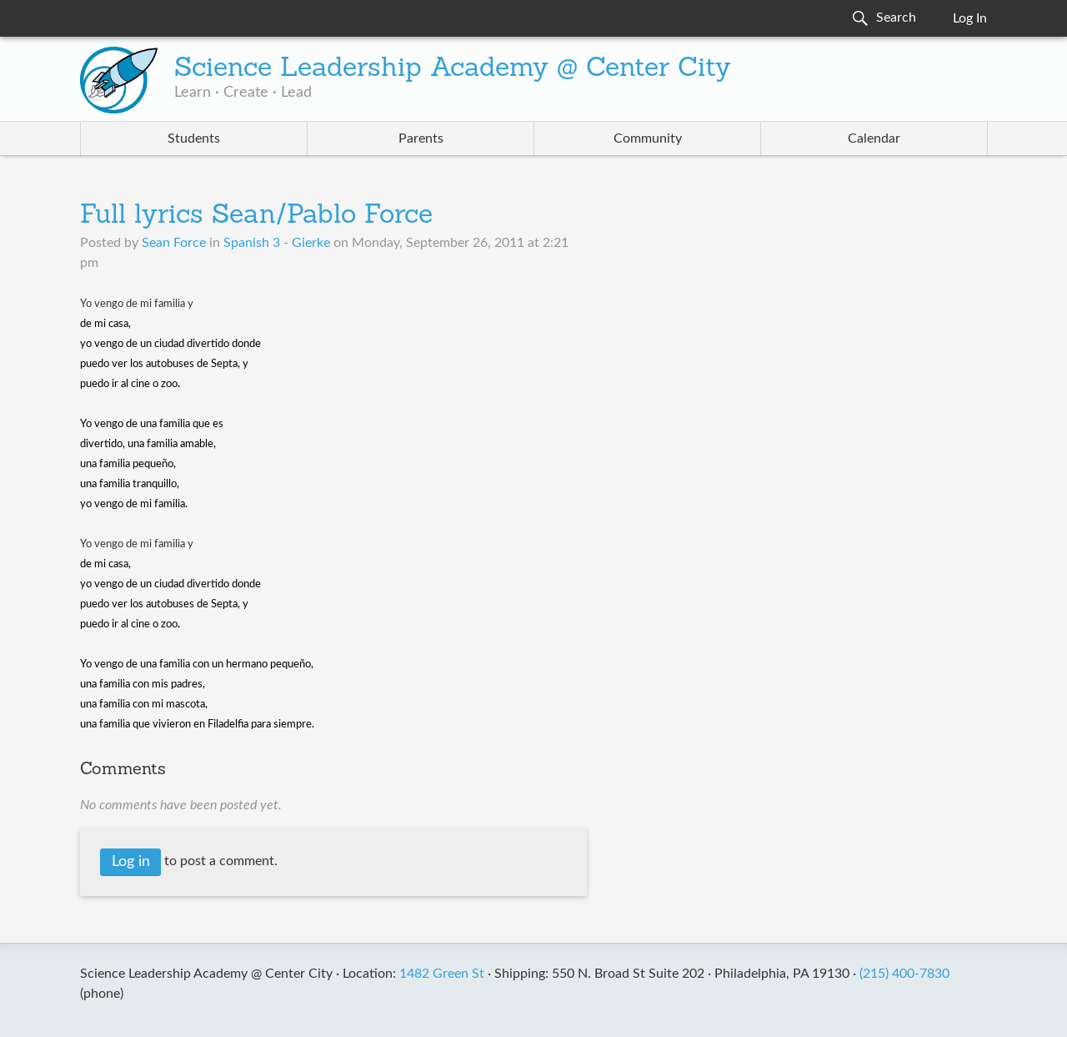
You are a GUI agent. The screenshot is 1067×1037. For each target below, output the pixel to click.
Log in (131, 861)
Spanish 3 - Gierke (276, 242)
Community (648, 138)
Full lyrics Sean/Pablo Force (256, 216)
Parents (420, 138)
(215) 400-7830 (904, 973)
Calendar (874, 138)
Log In (970, 18)
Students (194, 138)
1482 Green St (441, 973)
